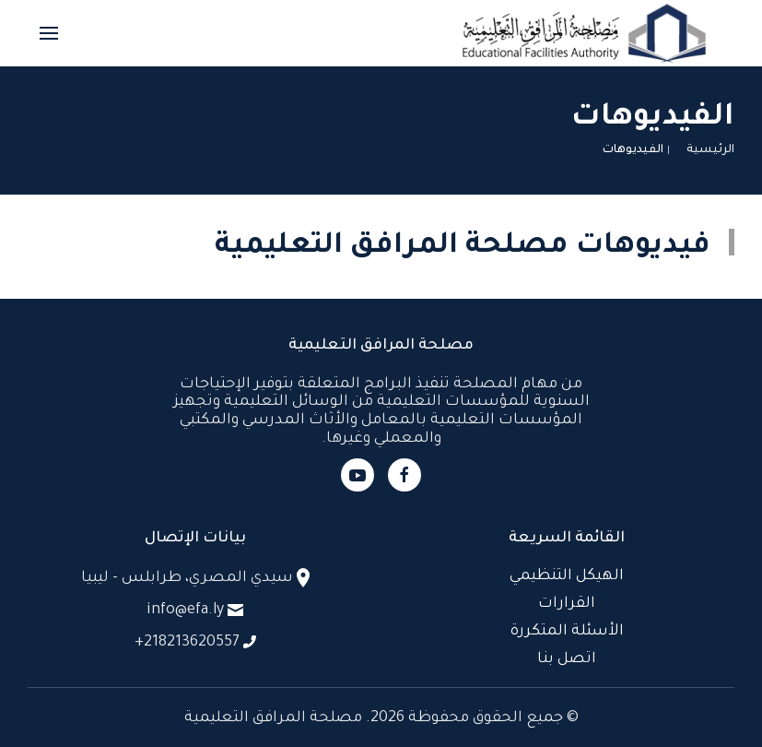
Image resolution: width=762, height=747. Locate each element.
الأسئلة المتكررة (567, 631)
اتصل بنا (566, 659)
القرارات (566, 604)
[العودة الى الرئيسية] (584, 33)
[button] (49, 33)
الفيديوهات (633, 150)
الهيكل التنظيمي (567, 576)
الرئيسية (710, 150)
